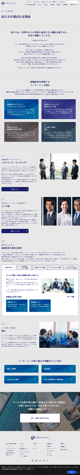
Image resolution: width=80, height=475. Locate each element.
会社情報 (52, 4)
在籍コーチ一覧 (15, 231)
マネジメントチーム (50, 448)
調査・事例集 (21, 369)
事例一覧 (70, 296)
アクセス (48, 453)
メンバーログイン (37, 1)
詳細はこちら (15, 189)
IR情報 (58, 4)
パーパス (7, 446)
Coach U (21, 454)
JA (27, 1)
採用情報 (65, 4)
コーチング (22, 446)
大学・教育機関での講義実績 (58, 379)
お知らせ (46, 4)
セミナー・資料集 (52, 1)
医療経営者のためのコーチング (23, 449)
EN (29, 1)
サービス (40, 4)
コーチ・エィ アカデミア (24, 452)
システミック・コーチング (11, 448)
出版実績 (58, 369)
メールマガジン (61, 1)
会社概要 (48, 446)
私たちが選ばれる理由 (30, 4)
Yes (71, 472)
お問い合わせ (73, 4)
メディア (34, 448)
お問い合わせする (42, 418)
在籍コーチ (44, 1)
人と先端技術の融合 (9, 450)
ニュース (34, 446)
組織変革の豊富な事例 (10, 453)
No (78, 472)
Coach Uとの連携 (21, 379)
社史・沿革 (49, 455)
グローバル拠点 (50, 450)
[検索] (76, 1)
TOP (2, 11)
